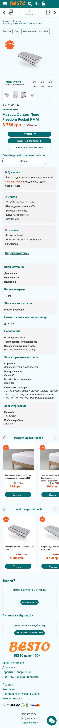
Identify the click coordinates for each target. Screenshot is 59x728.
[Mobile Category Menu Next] (55, 12)
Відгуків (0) (43, 31)
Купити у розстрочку (29, 147)
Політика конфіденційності (20, 676)
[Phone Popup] (36, 4)
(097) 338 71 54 (28, 714)
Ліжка (11, 12)
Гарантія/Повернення (16, 672)
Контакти (8, 689)
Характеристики (29, 31)
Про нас (7, 684)
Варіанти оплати (13, 663)
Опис (17, 31)
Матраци (29, 12)
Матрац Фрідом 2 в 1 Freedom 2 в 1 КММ (19, 548)
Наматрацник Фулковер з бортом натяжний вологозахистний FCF (18, 476)
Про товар (7, 31)
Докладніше (11, 243)
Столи (48, 12)
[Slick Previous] (4, 438)
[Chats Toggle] (52, 721)
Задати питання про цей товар (29, 633)
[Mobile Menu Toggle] (3, 3)
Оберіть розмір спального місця (23, 155)
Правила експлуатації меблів (21, 694)
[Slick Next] (55, 438)
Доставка (8, 667)
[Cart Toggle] (43, 3)
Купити (29, 134)
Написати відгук (29, 602)
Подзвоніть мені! (29, 722)
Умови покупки (12, 698)
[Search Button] (30, 4)
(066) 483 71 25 (28, 718)
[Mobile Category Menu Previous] (4, 12)
